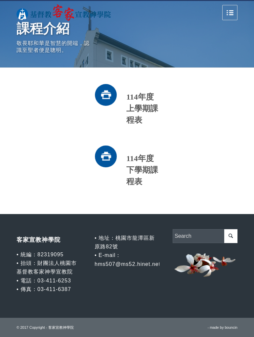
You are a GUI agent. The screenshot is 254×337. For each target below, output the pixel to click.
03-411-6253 (54, 280)
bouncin (231, 327)
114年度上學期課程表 (142, 108)
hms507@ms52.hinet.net (127, 264)
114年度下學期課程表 (142, 170)
